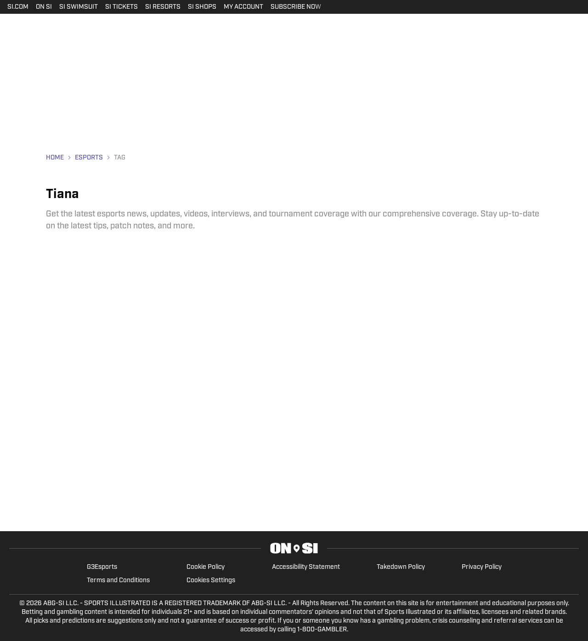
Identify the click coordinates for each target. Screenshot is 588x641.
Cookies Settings (211, 580)
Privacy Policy (482, 567)
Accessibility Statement (306, 567)
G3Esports (102, 567)
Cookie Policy (206, 567)
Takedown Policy (401, 567)
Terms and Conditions (118, 580)
